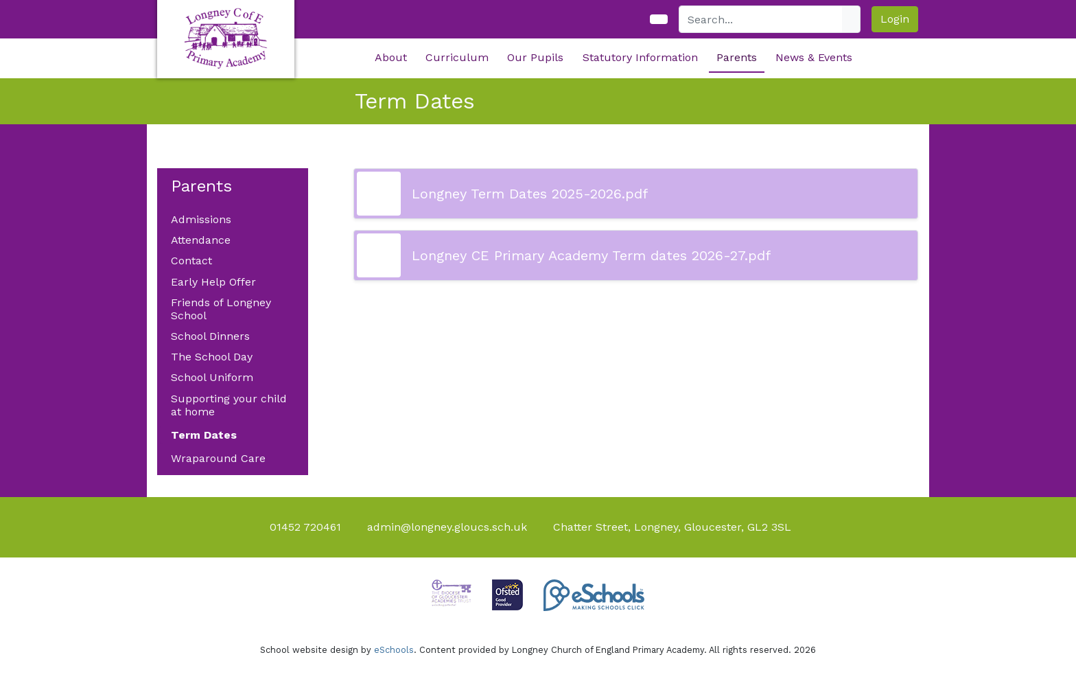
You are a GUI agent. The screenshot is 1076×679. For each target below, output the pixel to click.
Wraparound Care (218, 458)
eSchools (394, 650)
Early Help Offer (213, 281)
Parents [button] (736, 57)
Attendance (201, 239)
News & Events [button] (813, 57)
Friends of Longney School (221, 309)
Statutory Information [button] (640, 57)
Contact (191, 260)
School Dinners (210, 336)
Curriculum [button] (457, 57)
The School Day (212, 356)
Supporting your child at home (229, 405)
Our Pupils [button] (535, 57)
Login (894, 18)
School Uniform (212, 377)
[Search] (761, 19)
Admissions (201, 219)
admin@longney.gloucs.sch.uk (447, 526)
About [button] (391, 57)
